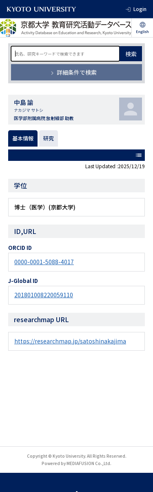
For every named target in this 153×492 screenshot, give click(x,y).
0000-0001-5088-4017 (44, 262)
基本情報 (22, 138)
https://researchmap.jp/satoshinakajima (70, 341)
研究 (48, 138)
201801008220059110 (43, 295)
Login (139, 8)
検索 (131, 54)
